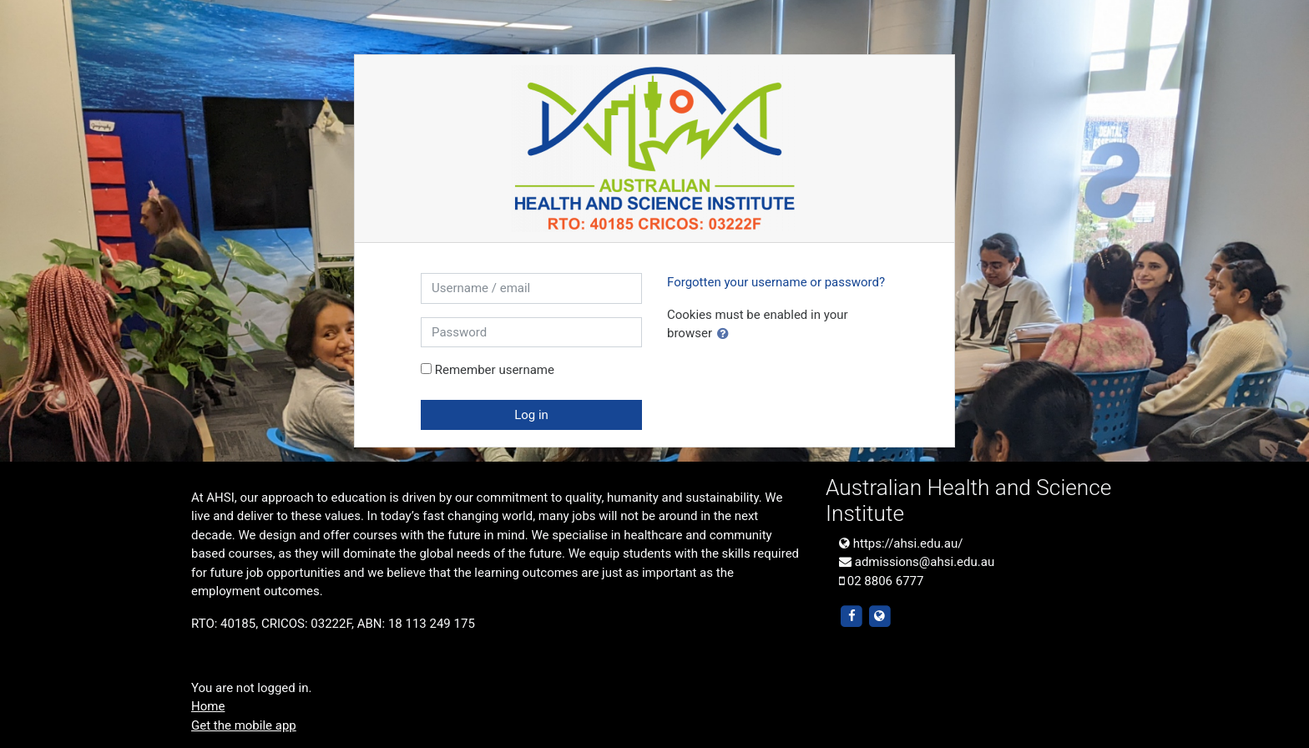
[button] (726, 334)
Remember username (494, 369)
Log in (531, 414)
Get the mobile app (243, 725)
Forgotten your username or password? (776, 282)
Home (208, 706)
